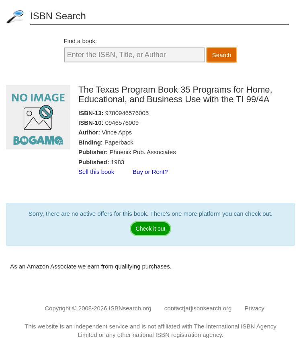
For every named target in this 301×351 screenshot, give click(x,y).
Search (221, 55)
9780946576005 (127, 112)
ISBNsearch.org (130, 308)
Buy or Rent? (150, 171)
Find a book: (80, 40)
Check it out (151, 228)
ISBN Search (58, 15)
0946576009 (122, 122)
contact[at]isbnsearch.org (198, 308)
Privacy (254, 308)
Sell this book (96, 171)
